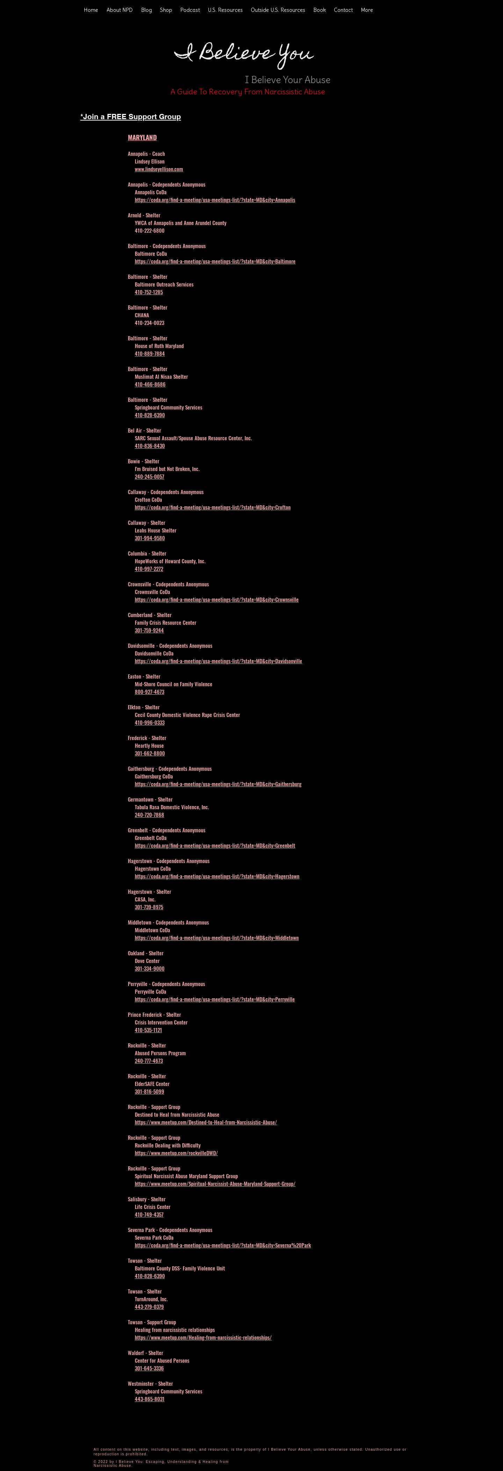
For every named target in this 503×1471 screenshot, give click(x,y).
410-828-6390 (150, 415)
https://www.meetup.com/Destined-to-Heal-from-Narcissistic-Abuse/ (206, 1122)
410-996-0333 (150, 722)
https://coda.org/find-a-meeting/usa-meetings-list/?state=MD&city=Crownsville (217, 599)
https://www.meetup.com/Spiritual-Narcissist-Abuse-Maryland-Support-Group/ (215, 1183)
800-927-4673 (149, 691)
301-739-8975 (149, 907)
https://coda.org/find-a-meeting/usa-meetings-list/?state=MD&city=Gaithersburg (218, 784)
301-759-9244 (149, 630)
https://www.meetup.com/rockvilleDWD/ (176, 1153)
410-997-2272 (149, 568)
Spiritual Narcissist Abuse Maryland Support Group (186, 1176)
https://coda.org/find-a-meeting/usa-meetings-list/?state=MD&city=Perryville (215, 999)
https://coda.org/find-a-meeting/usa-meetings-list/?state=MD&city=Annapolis (215, 199)
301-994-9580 (150, 538)
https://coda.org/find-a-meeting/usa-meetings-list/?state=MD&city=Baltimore (215, 261)
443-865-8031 (150, 1399)
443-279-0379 (149, 1306)
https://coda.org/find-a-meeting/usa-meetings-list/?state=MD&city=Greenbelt (215, 845)
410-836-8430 (150, 445)
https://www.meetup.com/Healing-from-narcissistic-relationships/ (203, 1337)
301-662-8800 (150, 753)
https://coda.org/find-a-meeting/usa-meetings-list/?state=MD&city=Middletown (217, 937)
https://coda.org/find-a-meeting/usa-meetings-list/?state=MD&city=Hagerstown (217, 876)
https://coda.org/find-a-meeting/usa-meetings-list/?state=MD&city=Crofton (213, 507)
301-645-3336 (149, 1368)
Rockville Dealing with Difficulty (168, 1145)
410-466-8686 (150, 384)
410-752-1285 (149, 292)
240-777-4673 (149, 1060)
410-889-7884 (150, 353)
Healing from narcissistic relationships (175, 1329)
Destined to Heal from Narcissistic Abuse (177, 1114)
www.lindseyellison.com (159, 169)
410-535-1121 (148, 1030)
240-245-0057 (149, 476)
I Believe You (244, 55)
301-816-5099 (149, 1091)
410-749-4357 (149, 1214)
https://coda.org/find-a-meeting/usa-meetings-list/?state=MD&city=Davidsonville (218, 661)
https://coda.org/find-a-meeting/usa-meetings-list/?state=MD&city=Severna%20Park (223, 1245)
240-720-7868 (149, 814)
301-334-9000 (150, 968)
